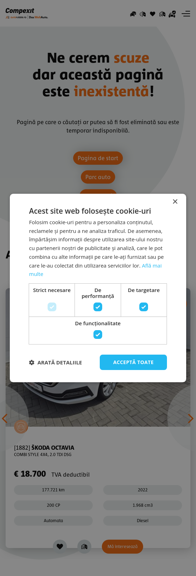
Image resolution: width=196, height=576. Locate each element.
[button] (55, 362)
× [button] (174, 202)
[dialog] (98, 288)
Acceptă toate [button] (133, 362)
